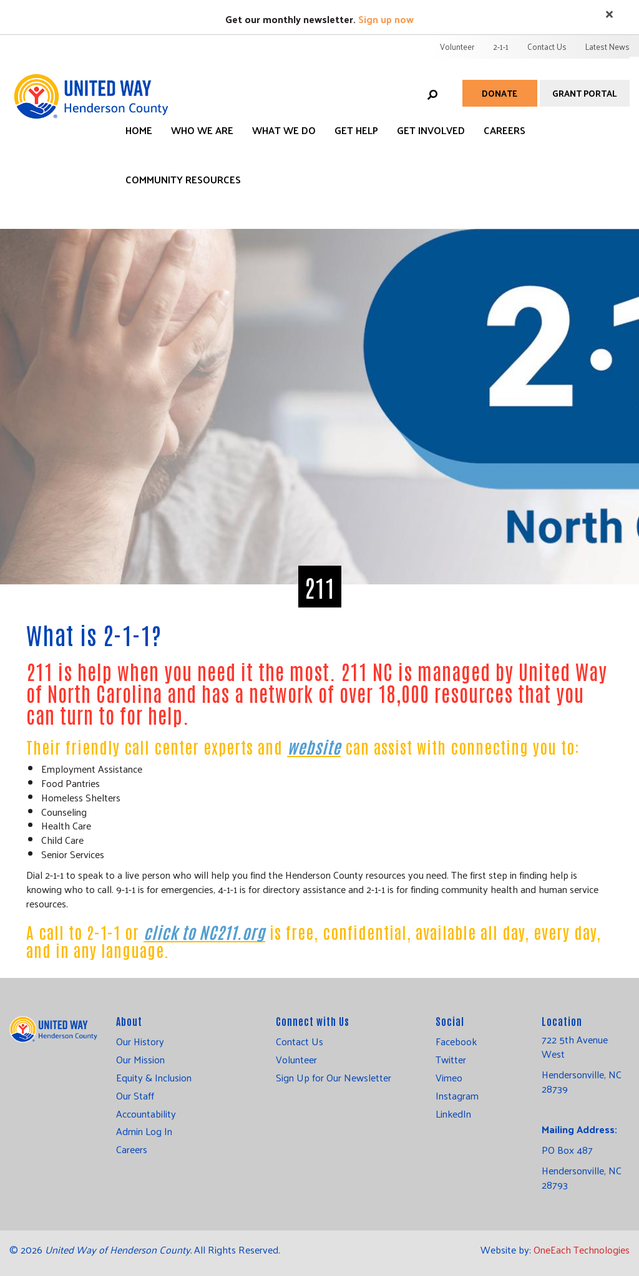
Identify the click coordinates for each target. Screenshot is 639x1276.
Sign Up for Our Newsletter (333, 1077)
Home (138, 130)
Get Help (356, 130)
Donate (499, 93)
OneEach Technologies (582, 1249)
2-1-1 (501, 46)
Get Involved (431, 130)
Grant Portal (584, 93)
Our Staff (135, 1095)
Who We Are (202, 130)
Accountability (146, 1114)
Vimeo (449, 1077)
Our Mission (140, 1059)
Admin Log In (144, 1131)
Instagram (457, 1095)
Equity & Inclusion (154, 1077)
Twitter (451, 1059)
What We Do (284, 130)
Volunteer (457, 46)
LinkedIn (453, 1114)
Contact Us (547, 46)
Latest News (607, 46)
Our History (140, 1041)
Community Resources (183, 179)
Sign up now (386, 19)
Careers (504, 130)
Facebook (456, 1041)
